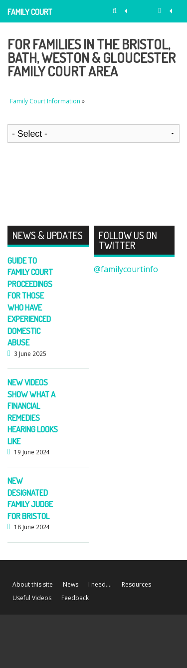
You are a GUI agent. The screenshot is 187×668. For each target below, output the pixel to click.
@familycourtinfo (126, 269)
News (70, 584)
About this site (32, 584)
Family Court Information (29, 14)
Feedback (75, 598)
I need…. (100, 584)
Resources (136, 584)
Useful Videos (31, 598)
